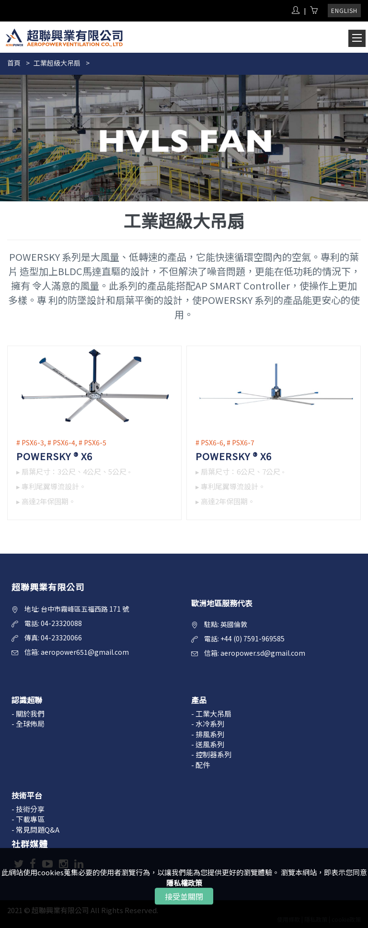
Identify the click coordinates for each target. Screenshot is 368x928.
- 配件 (200, 765)
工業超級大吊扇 (57, 63)
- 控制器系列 (211, 754)
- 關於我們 (28, 713)
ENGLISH (344, 10)
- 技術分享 (28, 809)
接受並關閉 (184, 896)
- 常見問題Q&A (35, 829)
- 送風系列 (207, 744)
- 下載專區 (28, 819)
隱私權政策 (184, 883)
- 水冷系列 (207, 724)
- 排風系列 (207, 734)
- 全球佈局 (28, 724)
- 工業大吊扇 (211, 713)
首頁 (14, 63)
